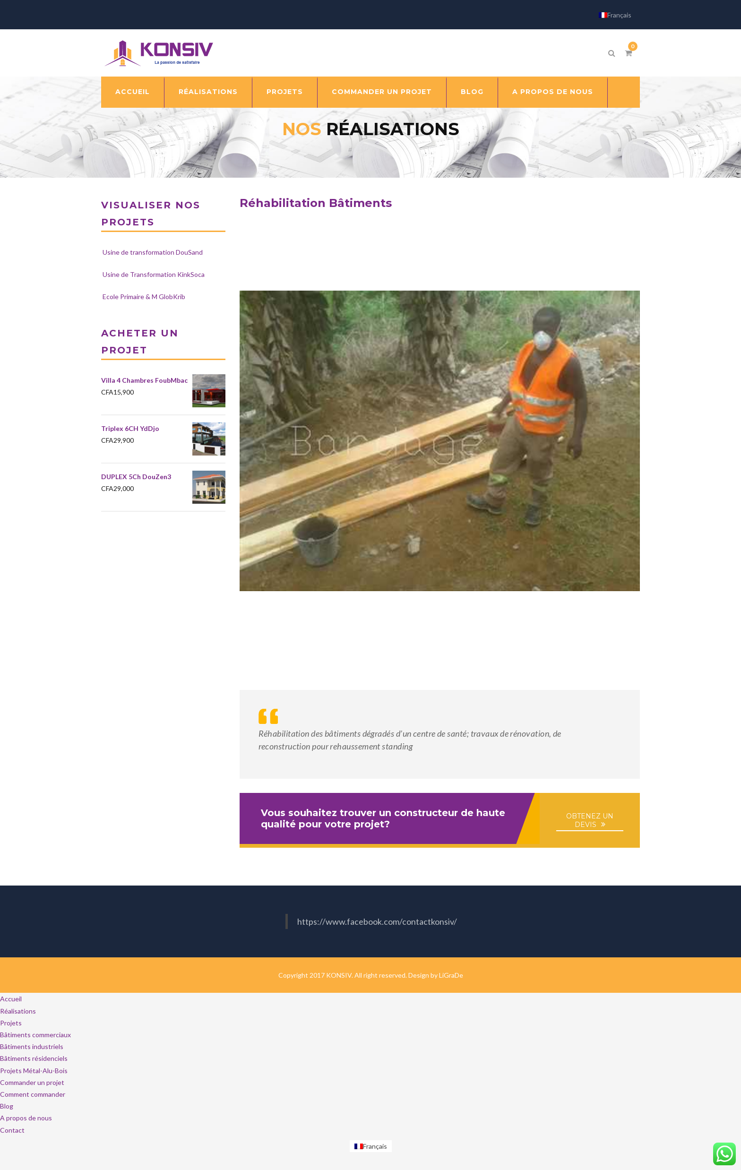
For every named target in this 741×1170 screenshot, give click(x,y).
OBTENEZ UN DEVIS (589, 820)
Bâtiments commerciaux (35, 1035)
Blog (472, 91)
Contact (12, 1130)
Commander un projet (382, 91)
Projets (285, 91)
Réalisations (208, 91)
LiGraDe (451, 975)
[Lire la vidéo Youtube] (440, 440)
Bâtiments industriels (31, 1046)
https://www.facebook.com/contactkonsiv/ (377, 921)
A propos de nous (552, 91)
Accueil (132, 91)
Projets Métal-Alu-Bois (34, 1071)
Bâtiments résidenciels (34, 1058)
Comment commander (32, 1094)
